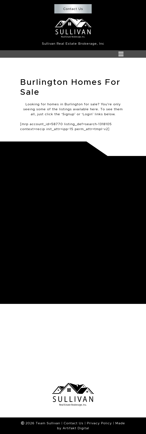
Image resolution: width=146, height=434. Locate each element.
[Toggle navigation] (121, 54)
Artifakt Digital (76, 428)
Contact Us (73, 9)
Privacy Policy (99, 423)
